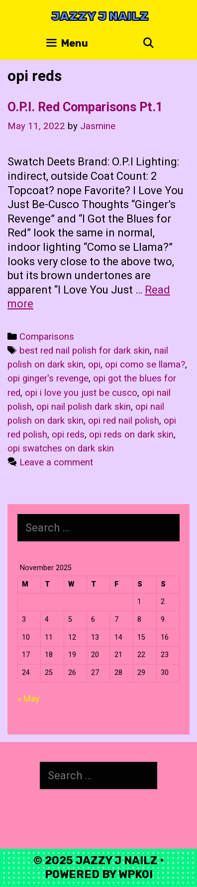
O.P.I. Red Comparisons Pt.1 (85, 107)
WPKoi (135, 874)
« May (28, 698)
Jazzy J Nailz (100, 16)
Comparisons (46, 336)
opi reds (68, 434)
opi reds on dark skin (131, 434)
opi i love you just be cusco (81, 392)
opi (94, 364)
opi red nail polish (123, 420)
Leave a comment (56, 462)
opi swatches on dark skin (60, 448)
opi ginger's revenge (48, 378)
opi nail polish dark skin (83, 406)
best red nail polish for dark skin (84, 350)
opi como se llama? (145, 364)
